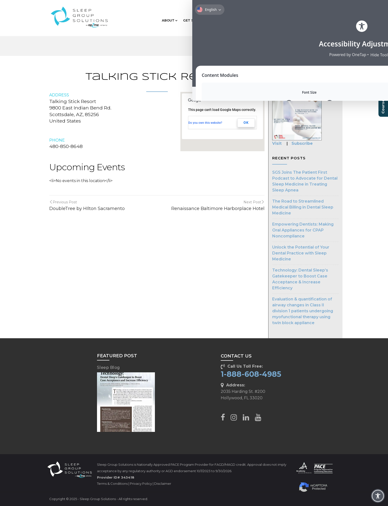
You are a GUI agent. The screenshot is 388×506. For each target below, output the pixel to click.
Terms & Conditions (112, 483)
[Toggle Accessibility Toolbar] (377, 495)
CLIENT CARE (320, 20)
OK (246, 123)
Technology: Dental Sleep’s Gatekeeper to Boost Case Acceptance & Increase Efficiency (300, 279)
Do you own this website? (205, 123)
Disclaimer (162, 483)
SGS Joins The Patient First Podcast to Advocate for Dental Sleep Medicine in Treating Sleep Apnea (305, 181)
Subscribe (302, 143)
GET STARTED (197, 20)
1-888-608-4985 (251, 374)
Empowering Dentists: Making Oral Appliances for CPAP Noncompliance (303, 230)
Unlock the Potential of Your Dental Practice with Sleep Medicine (300, 253)
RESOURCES (290, 20)
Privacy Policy (141, 483)
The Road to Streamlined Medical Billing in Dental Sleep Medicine (302, 207)
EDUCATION (228, 20)
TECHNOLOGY (259, 20)
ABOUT (169, 20)
